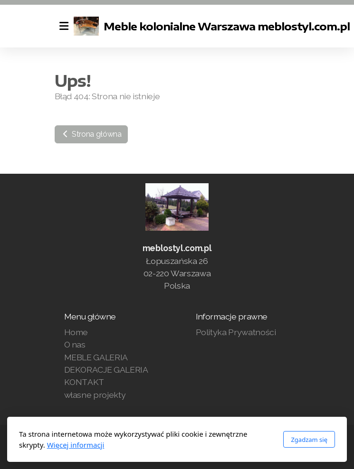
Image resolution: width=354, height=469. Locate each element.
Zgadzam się (309, 439)
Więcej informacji (76, 445)
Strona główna (91, 134)
